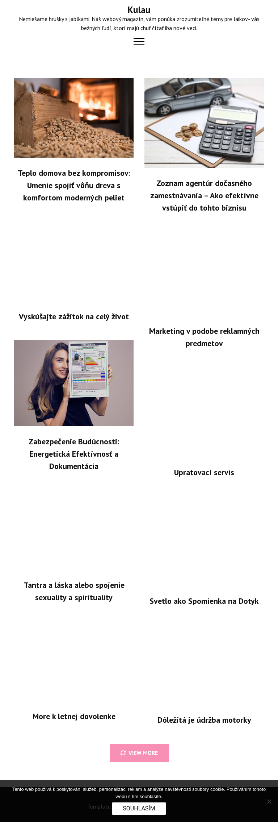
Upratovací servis (204, 472)
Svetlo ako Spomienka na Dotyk (204, 601)
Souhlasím (139, 808)
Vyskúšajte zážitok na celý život (74, 316)
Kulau (139, 10)
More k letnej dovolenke (74, 716)
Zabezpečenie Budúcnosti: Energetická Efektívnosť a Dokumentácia (74, 453)
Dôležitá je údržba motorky (204, 720)
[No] (269, 801)
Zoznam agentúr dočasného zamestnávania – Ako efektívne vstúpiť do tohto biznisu (204, 195)
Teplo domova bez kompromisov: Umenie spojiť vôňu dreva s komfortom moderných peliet (74, 185)
